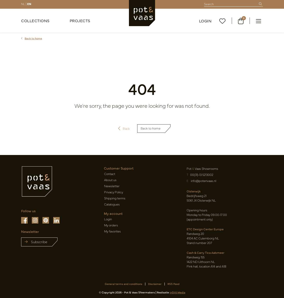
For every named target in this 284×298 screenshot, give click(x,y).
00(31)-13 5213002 (201, 174)
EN (29, 4)
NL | (23, 4)
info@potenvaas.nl (203, 180)
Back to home (151, 128)
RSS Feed (173, 284)
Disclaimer (155, 284)
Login (205, 21)
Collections (35, 20)
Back (124, 128)
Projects (80, 20)
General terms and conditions (123, 284)
